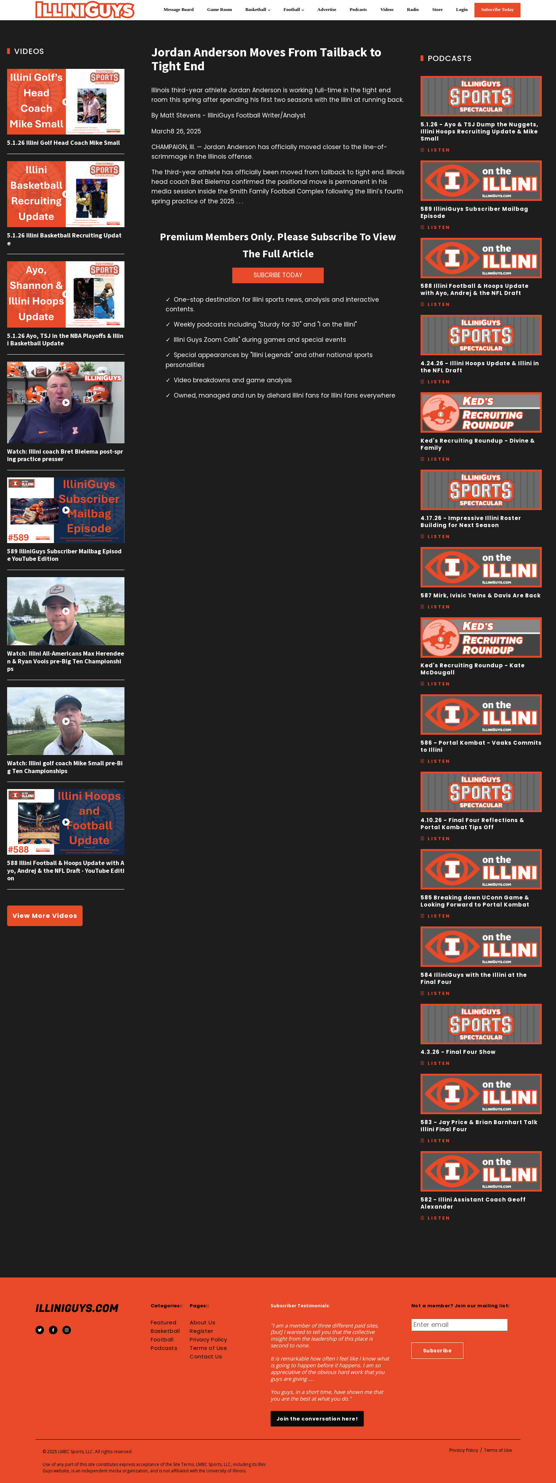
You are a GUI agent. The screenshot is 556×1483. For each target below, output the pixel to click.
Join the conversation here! (317, 1418)
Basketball (255, 9)
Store (437, 9)
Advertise (326, 9)
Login (462, 9)
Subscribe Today (497, 9)
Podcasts (358, 9)
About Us (202, 1322)
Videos (387, 9)
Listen (439, 150)
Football (292, 9)
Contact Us (206, 1357)
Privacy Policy (208, 1339)
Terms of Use (208, 1348)
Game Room (219, 9)
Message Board (178, 9)
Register (201, 1331)
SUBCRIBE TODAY (278, 275)
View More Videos (44, 915)
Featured (163, 1322)
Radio (413, 9)
